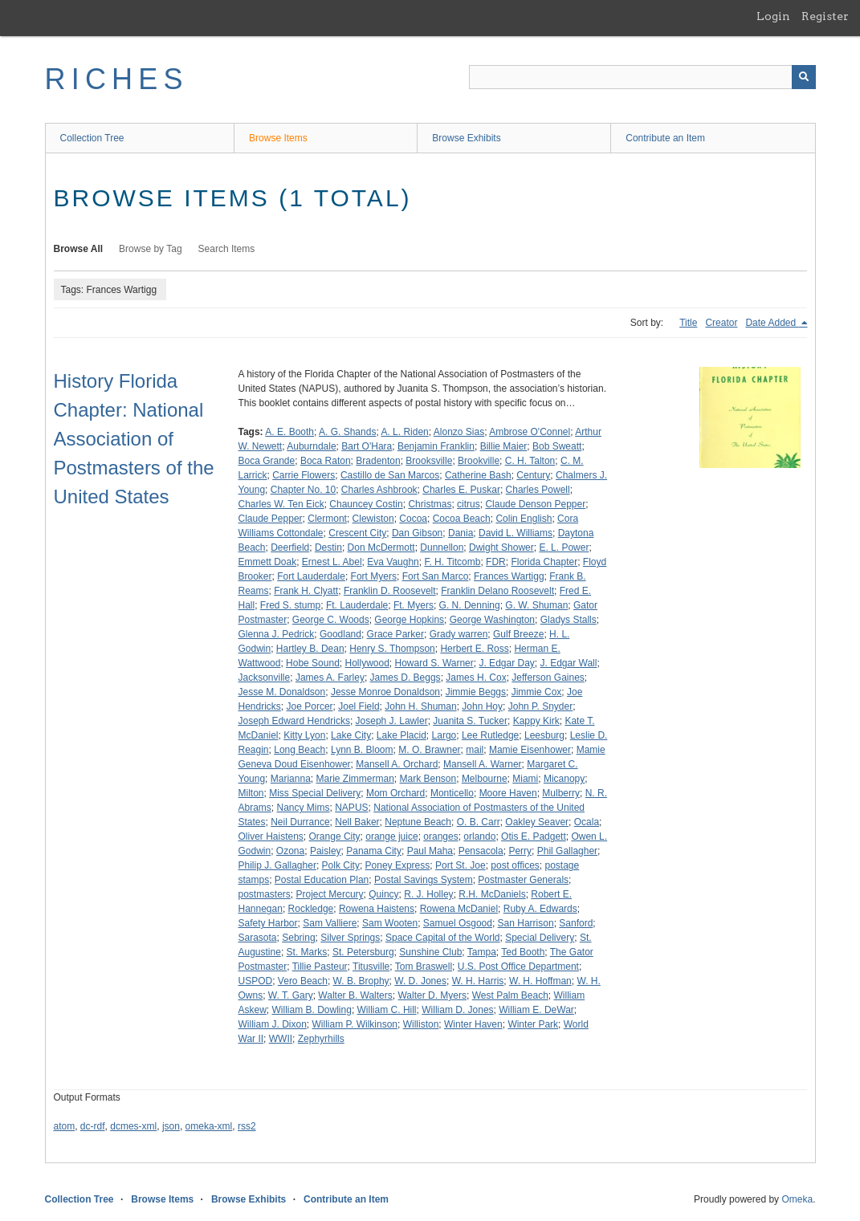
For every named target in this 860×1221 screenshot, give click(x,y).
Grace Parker (395, 634)
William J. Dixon (272, 1024)
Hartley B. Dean (310, 648)
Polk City (341, 865)
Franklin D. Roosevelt (390, 590)
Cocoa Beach (462, 518)
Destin (328, 547)
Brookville (478, 460)
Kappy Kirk (536, 720)
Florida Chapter (544, 562)
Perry (520, 851)
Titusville (371, 966)
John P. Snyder (540, 706)
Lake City (351, 735)
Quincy (383, 894)
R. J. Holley (428, 894)
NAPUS (351, 807)
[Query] (642, 77)
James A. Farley (330, 677)
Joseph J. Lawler (392, 720)
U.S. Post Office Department (518, 966)
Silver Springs (350, 937)
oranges (440, 836)
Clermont (327, 518)
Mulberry (561, 793)
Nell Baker (357, 822)
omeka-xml (209, 1126)
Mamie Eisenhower (530, 749)
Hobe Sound (313, 663)
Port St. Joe (460, 865)
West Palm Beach (510, 995)
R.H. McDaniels (492, 894)
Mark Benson (428, 778)
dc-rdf (92, 1126)
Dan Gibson (417, 533)
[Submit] (804, 77)
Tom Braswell (423, 966)
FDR (496, 562)
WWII (280, 1038)
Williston (421, 1024)
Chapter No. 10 (303, 489)
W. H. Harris (478, 981)
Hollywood (367, 663)
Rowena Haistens (376, 908)
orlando (479, 836)
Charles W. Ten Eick (281, 504)
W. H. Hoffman (540, 981)
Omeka (797, 1199)
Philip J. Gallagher (277, 865)
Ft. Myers (413, 605)
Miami (525, 778)
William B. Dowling (312, 1009)
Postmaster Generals (523, 879)
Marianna (291, 778)
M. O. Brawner (429, 749)
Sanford (576, 923)
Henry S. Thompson (392, 648)
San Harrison (526, 923)
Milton (251, 793)
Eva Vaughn (393, 562)
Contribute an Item (665, 138)
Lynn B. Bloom (362, 749)
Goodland (340, 634)
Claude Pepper (270, 518)
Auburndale (311, 446)
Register (825, 16)
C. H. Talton (530, 460)
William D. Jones (457, 1009)
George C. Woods (330, 619)
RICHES (117, 79)
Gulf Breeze (518, 634)
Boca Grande (266, 460)
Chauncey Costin (365, 504)
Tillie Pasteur (320, 966)
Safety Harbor (268, 923)
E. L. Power (564, 547)
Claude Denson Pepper (535, 504)
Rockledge (311, 908)
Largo (444, 735)
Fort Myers (374, 576)
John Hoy (482, 706)
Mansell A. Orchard (397, 764)
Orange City (335, 836)
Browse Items (278, 138)
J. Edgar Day (506, 663)
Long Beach (299, 749)
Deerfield (290, 547)
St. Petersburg (363, 952)
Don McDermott (381, 547)
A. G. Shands (347, 432)
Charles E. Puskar (461, 489)
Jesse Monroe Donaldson (385, 692)
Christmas (429, 504)
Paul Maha (430, 851)
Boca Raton (325, 460)
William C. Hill (387, 1009)
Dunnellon (441, 547)
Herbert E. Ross (474, 648)
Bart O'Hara (366, 446)
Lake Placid (401, 735)
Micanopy (564, 778)
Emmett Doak (267, 562)
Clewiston (373, 518)
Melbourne (484, 778)
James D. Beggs (405, 677)
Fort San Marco (435, 576)
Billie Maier (504, 446)
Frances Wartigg (509, 576)
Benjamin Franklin (436, 446)
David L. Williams (515, 533)
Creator (721, 322)
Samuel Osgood (457, 923)
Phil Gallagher (567, 851)
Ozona (290, 851)
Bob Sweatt (556, 446)
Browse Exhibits (466, 138)
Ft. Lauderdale (357, 605)
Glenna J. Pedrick (276, 634)
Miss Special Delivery (315, 793)
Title (688, 322)
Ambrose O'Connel (529, 432)
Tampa (481, 952)
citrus (468, 504)
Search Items (226, 248)
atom (64, 1126)
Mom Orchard (395, 793)
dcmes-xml (133, 1126)
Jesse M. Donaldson (282, 692)
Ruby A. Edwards (540, 908)
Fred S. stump (290, 605)
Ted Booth (522, 952)
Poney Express (397, 865)
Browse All (79, 248)
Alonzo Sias (459, 432)
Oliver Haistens (271, 836)
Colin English (523, 518)
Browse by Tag (150, 248)
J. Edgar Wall (568, 663)
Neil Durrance (300, 822)
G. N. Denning (469, 605)
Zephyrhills (321, 1038)
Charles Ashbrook (379, 489)
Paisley (325, 851)
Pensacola (481, 851)
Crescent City (357, 533)
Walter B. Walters (355, 995)
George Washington (492, 619)
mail (474, 749)
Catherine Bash (478, 475)
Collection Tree (92, 138)
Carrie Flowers (303, 475)
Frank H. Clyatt (306, 590)
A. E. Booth (289, 432)
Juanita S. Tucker (470, 720)
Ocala (586, 822)
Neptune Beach (418, 822)
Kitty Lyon (304, 735)
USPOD (255, 981)
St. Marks (307, 952)
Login (773, 16)
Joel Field (358, 706)
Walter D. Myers (432, 995)
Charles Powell (538, 489)
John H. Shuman (420, 706)
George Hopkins (409, 619)
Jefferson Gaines (548, 677)
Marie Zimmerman (354, 778)
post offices (515, 865)
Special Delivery (539, 937)
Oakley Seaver (537, 822)
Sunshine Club (430, 952)
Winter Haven (473, 1024)
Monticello (452, 793)
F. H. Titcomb (452, 562)
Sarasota (257, 937)
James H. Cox (476, 677)
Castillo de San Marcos (389, 475)
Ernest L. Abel (332, 562)
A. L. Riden (404, 432)
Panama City (373, 851)
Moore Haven (508, 793)
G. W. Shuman (536, 605)
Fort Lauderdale (311, 576)
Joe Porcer (310, 706)
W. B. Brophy (361, 981)
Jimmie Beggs (476, 692)
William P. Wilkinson (354, 1024)
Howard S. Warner (434, 663)
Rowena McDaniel (459, 908)
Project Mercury (330, 894)
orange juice (391, 836)
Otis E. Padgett (533, 836)
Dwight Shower (501, 547)
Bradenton (378, 460)
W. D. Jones (420, 981)
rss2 (247, 1126)
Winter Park (532, 1024)
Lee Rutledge (490, 735)
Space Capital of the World (442, 937)
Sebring (298, 937)
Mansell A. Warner (482, 764)
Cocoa (413, 518)
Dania (460, 533)
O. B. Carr (478, 822)
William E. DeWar (536, 1009)
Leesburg (544, 735)
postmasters (264, 894)
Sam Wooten (390, 923)
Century (533, 475)
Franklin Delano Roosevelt (497, 590)
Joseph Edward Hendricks (294, 720)
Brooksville (429, 460)
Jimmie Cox (537, 692)
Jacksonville (264, 677)
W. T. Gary (290, 995)
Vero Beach (303, 981)
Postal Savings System (423, 879)
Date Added (771, 322)
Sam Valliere (330, 923)
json (171, 1126)
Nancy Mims (303, 807)
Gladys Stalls (568, 619)
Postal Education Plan (322, 879)
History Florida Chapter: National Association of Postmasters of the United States (134, 438)
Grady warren (459, 634)
